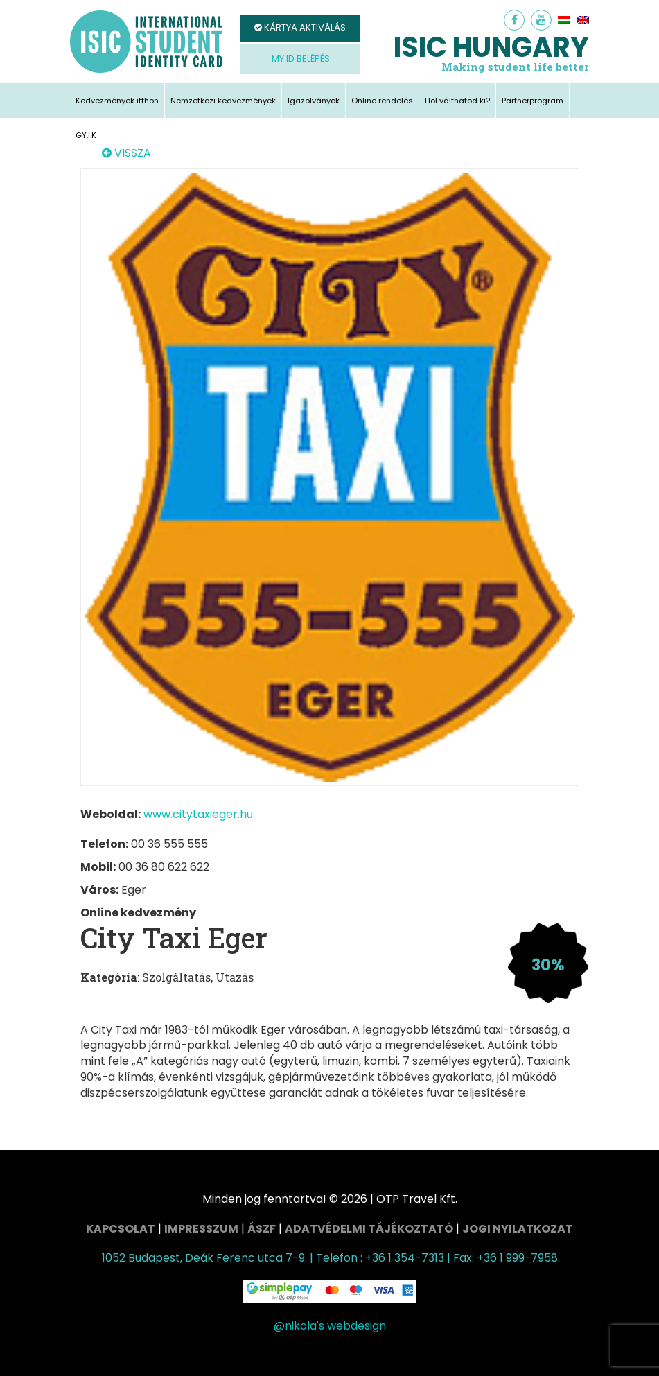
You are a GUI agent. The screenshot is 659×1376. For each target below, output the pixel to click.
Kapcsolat (120, 1229)
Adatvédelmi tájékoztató (369, 1229)
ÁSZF (261, 1229)
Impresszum (201, 1229)
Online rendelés (382, 100)
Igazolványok (314, 100)
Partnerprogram (532, 100)
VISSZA (126, 153)
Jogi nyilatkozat (517, 1229)
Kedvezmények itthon (117, 100)
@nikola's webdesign (330, 1326)
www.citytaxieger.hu (198, 814)
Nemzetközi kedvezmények (223, 100)
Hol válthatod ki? (457, 100)
